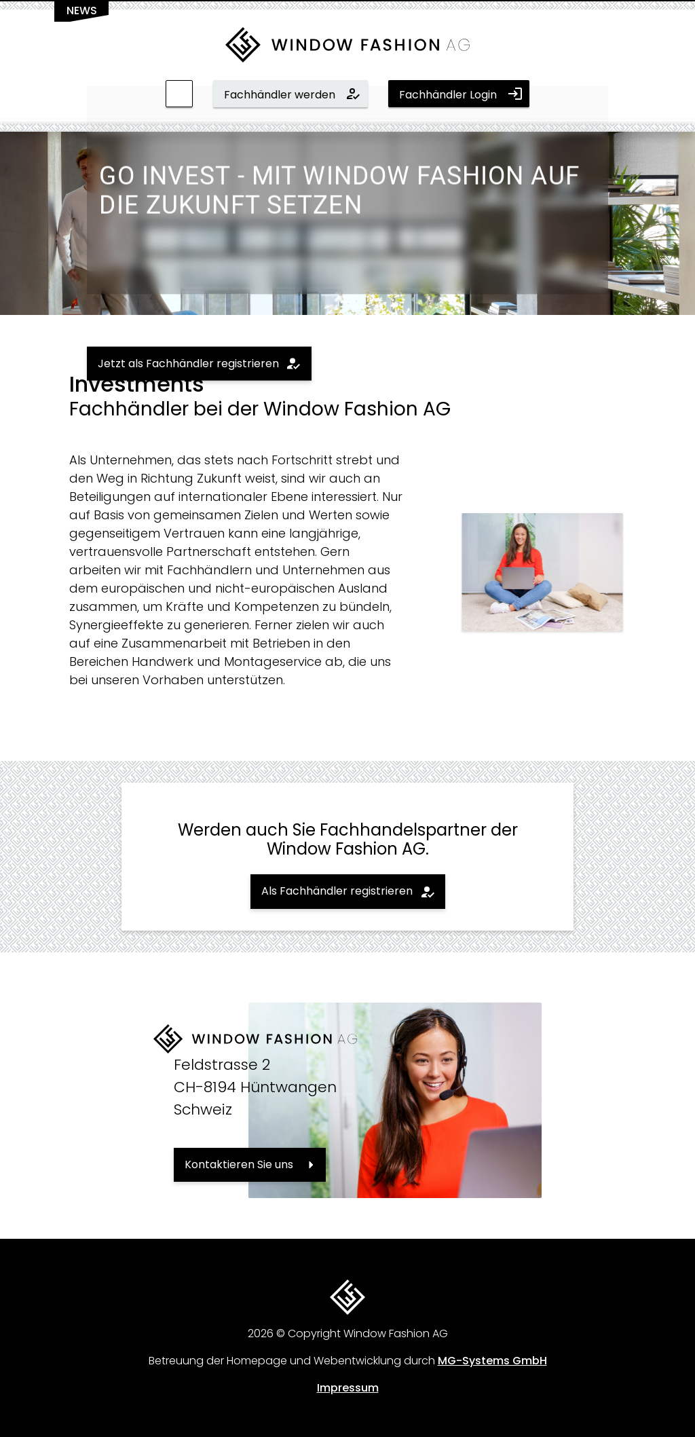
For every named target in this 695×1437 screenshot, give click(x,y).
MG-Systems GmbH (492, 1360)
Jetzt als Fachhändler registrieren (188, 363)
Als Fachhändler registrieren (337, 891)
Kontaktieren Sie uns (239, 1164)
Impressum (348, 1388)
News (82, 10)
